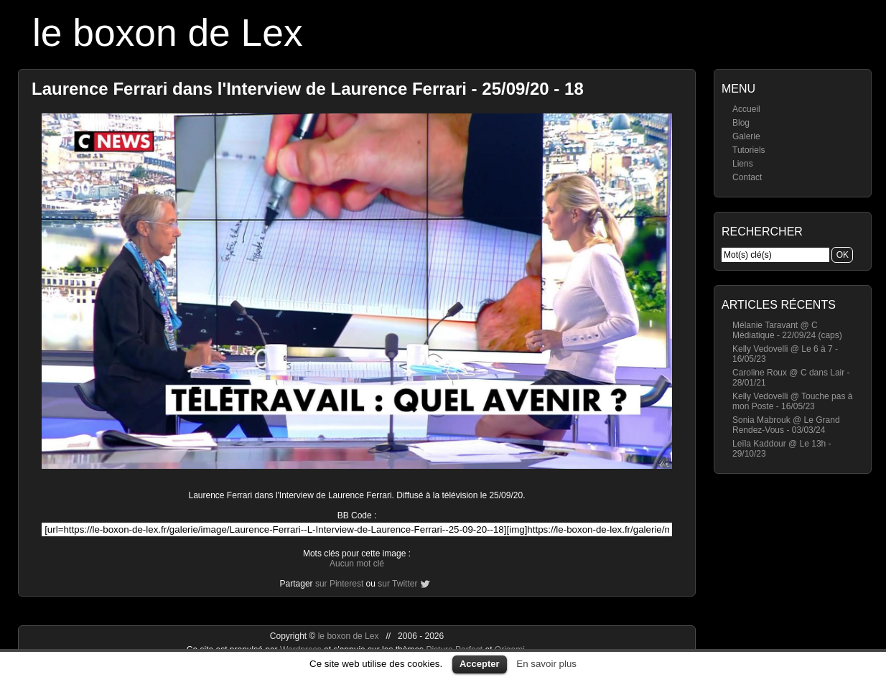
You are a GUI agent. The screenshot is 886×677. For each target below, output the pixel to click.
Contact (747, 177)
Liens (742, 164)
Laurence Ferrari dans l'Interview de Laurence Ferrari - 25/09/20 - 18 (308, 88)
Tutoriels (748, 150)
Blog (741, 123)
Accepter (480, 663)
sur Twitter (397, 584)
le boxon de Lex (167, 32)
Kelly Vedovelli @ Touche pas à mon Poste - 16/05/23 (792, 401)
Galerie (746, 136)
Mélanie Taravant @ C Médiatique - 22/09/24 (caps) (787, 330)
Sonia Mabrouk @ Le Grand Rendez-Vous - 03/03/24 (786, 425)
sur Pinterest (339, 584)
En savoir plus (546, 663)
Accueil (746, 109)
